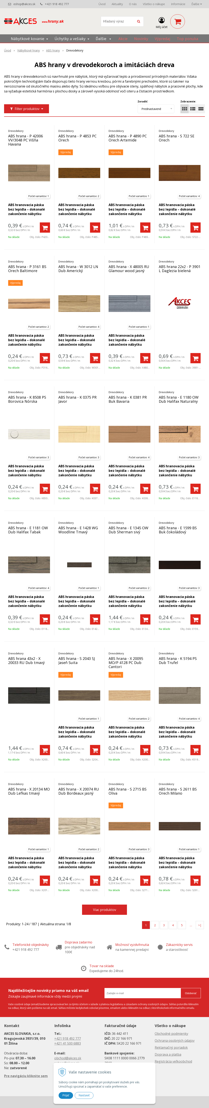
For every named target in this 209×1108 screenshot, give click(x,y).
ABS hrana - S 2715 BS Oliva (128, 791)
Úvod (102, 4)
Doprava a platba (168, 1054)
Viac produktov (104, 909)
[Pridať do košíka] (45, 227)
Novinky (141, 38)
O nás (133, 4)
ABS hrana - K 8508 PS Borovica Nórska (27, 399)
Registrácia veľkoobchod (173, 1061)
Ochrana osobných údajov (175, 1040)
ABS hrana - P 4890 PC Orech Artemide (128, 137)
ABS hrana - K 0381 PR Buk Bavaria (128, 399)
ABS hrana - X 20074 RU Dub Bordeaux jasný (78, 791)
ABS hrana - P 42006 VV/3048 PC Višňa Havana (25, 140)
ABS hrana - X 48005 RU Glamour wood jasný (129, 268)
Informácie (178, 4)
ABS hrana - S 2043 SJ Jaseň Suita (76, 660)
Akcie (123, 38)
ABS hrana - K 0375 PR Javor (77, 399)
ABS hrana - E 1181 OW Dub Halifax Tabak (28, 529)
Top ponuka (187, 38)
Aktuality (117, 4)
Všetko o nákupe (154, 4)
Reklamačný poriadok (171, 1047)
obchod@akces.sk (67, 1058)
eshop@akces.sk (24, 4)
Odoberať (191, 993)
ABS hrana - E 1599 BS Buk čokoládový (178, 529)
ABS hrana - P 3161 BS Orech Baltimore (27, 268)
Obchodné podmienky (171, 1033)
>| (199, 925)
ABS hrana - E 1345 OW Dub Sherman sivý (128, 529)
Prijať (65, 1095)
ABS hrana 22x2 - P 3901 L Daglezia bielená (179, 268)
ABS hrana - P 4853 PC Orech (77, 137)
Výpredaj (162, 38)
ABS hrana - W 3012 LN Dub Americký (78, 268)
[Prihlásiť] (162, 22)
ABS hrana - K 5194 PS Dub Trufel (178, 660)
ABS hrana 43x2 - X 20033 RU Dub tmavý (26, 660)
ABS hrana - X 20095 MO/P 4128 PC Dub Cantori (126, 662)
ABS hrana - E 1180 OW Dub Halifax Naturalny (179, 399)
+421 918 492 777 (57, 4)
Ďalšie (196, 4)
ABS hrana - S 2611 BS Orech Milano (178, 791)
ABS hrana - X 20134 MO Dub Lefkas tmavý (29, 791)
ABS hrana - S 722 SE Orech (176, 137)
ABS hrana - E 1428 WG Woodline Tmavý (78, 529)
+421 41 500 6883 (67, 1043)
